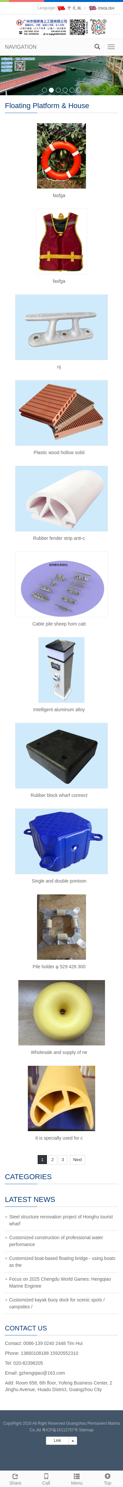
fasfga (59, 195)
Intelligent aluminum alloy (59, 709)
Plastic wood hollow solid (59, 452)
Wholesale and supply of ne (59, 1052)
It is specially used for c (59, 1138)
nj (59, 366)
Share (15, 1478)
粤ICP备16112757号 (60, 1430)
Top (107, 1478)
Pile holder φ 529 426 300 (59, 966)
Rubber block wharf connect (59, 795)
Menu (77, 1478)
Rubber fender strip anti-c (59, 538)
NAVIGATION (20, 47)
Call (46, 1478)
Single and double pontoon (59, 881)
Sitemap (86, 1430)
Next (77, 1159)
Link (58, 1440)
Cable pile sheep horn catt (59, 624)
